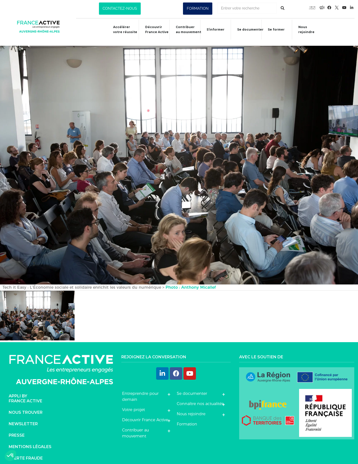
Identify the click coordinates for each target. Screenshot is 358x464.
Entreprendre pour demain (140, 391)
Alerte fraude (26, 453)
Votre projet (133, 404)
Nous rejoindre (306, 29)
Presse (17, 430)
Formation (187, 419)
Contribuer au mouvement (186, 29)
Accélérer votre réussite (121, 29)
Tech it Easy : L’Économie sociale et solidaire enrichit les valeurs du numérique (81, 282)
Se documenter (249, 30)
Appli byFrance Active (25, 393)
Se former (275, 30)
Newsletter (23, 419)
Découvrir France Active (153, 29)
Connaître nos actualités (200, 398)
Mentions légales (30, 441)
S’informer (213, 30)
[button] (120, 8)
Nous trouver (26, 407)
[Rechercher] (282, 8)
